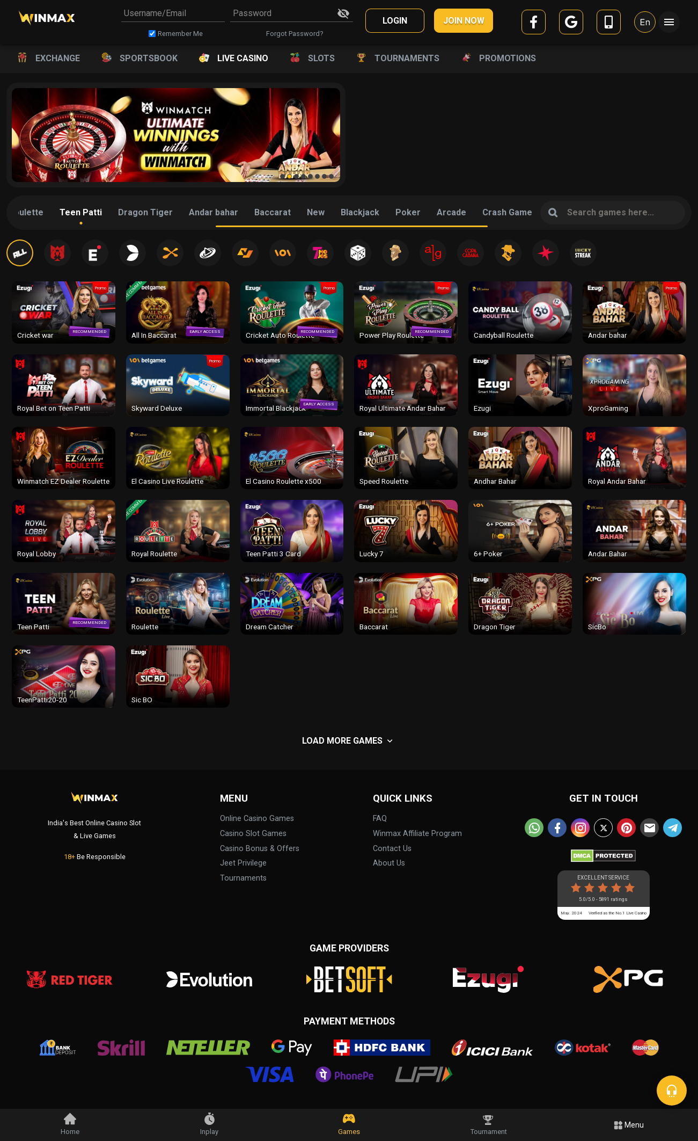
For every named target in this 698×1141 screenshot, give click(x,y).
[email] (649, 827)
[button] (282, 176)
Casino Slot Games (253, 833)
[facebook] (533, 24)
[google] (571, 24)
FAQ (380, 818)
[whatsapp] (534, 827)
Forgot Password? (294, 34)
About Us (389, 863)
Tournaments (243, 878)
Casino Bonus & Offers (259, 848)
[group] (176, 135)
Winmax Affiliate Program (417, 833)
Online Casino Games (257, 818)
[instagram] (580, 827)
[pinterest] (626, 827)
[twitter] (603, 827)
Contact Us (392, 848)
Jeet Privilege (243, 863)
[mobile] (609, 24)
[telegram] (672, 827)
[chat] (672, 1090)
